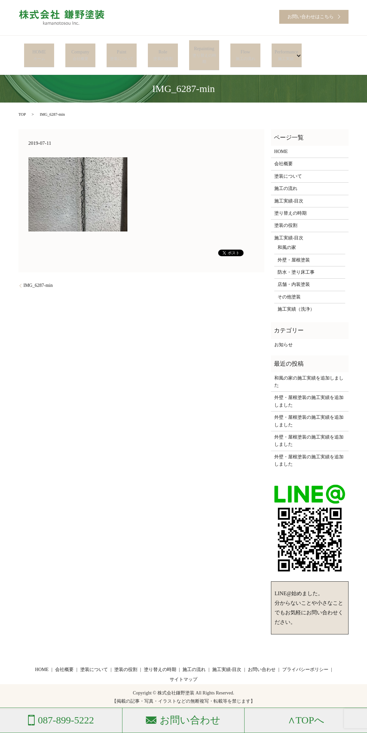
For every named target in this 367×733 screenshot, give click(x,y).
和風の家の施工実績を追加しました (309, 368)
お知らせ (283, 330)
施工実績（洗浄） (296, 295)
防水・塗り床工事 (296, 258)
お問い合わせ (262, 656)
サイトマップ (183, 665)
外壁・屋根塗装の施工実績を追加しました (309, 388)
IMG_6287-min (38, 271)
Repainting (204, 48)
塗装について (288, 162)
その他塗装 (289, 283)
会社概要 (283, 150)
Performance (284, 48)
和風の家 (287, 233)
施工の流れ (285, 174)
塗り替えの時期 (290, 199)
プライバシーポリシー (305, 656)
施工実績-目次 (289, 187)
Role (163, 48)
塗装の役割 (285, 211)
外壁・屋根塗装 (294, 246)
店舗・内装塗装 (294, 270)
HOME (39, 48)
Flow (245, 48)
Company (80, 48)
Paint (122, 48)
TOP (22, 101)
